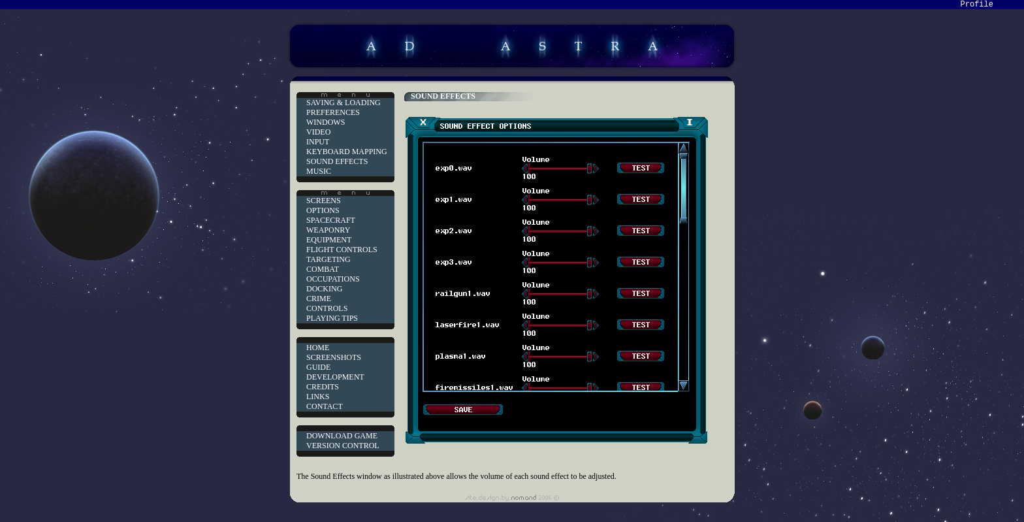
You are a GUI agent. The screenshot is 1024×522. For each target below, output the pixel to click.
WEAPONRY (328, 230)
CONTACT (324, 406)
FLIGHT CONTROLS (341, 249)
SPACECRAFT (330, 220)
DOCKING (324, 288)
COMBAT (322, 269)
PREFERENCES (333, 112)
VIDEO (318, 132)
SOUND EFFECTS (337, 161)
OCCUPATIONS (333, 279)
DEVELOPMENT (335, 377)
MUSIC (318, 171)
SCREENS (323, 200)
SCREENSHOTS (333, 357)
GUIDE (318, 367)
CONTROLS (326, 308)
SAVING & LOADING (343, 102)
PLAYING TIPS (332, 318)
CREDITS (322, 386)
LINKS (317, 396)
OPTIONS (323, 210)
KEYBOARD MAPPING (346, 151)
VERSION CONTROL (342, 445)
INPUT (317, 141)
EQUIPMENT (328, 239)
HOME (317, 347)
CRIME (318, 298)
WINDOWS (325, 122)
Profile (977, 4)
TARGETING (328, 259)
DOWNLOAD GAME (341, 435)
